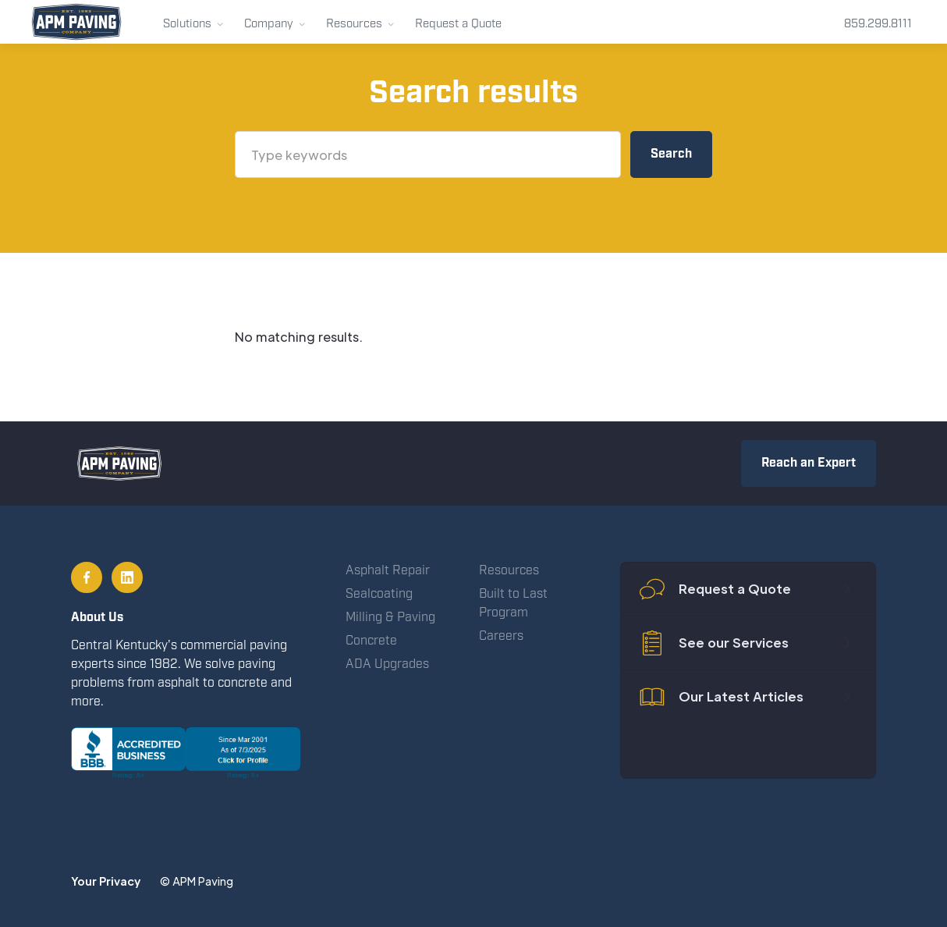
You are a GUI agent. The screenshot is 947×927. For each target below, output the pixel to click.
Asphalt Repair (388, 571)
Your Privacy (105, 881)
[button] (193, 22)
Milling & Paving (390, 617)
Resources (509, 571)
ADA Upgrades (387, 664)
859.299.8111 (878, 24)
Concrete (371, 641)
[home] (76, 22)
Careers (501, 636)
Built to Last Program (513, 603)
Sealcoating (379, 594)
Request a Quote (458, 24)
